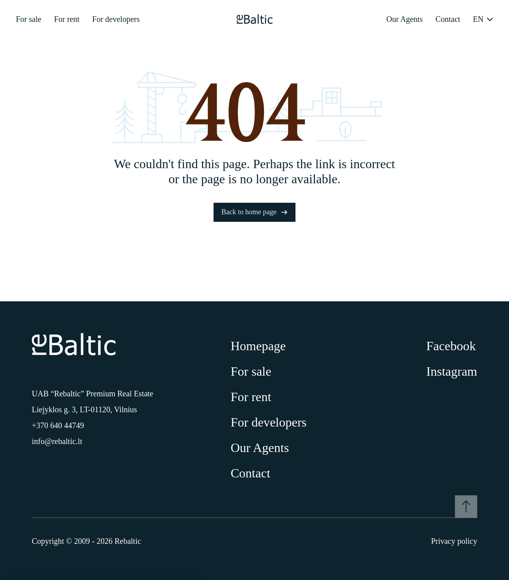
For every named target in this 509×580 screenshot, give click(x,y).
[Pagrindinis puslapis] (255, 19)
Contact (447, 19)
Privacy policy (454, 541)
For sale (28, 19)
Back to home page (254, 212)
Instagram (451, 371)
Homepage (258, 346)
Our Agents (404, 19)
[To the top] (466, 506)
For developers (116, 19)
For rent (67, 19)
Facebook (451, 346)
